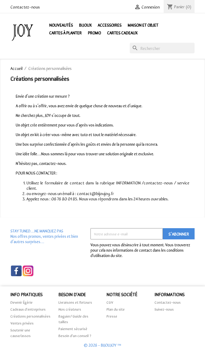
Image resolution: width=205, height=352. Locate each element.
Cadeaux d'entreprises (28, 309)
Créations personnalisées (30, 316)
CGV (110, 302)
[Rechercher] (162, 48)
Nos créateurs (69, 309)
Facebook (16, 271)
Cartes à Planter (65, 32)
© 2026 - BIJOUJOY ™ (102, 345)
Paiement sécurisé (72, 328)
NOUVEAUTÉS (61, 25)
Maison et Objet (143, 25)
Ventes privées (22, 323)
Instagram (28, 271)
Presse (112, 316)
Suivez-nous (164, 309)
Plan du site (116, 309)
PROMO (94, 32)
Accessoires (109, 25)
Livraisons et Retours (75, 302)
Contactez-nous (25, 6)
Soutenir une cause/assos (20, 332)
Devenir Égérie (21, 302)
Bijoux (85, 25)
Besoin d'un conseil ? (74, 335)
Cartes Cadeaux (122, 32)
